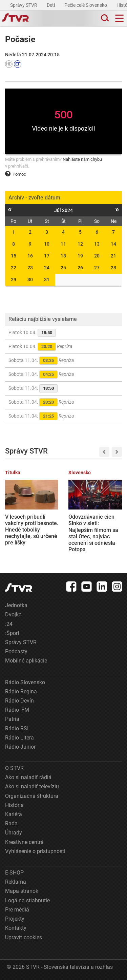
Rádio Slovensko (25, 682)
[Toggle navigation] (119, 18)
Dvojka (13, 614)
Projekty (14, 919)
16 (30, 255)
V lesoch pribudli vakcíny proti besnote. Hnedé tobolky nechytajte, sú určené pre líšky (31, 530)
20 (97, 255)
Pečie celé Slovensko (86, 5)
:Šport (12, 633)
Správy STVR (24, 5)
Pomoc (15, 174)
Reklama (15, 882)
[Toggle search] (104, 18)
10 (46, 244)
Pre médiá (17, 909)
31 (46, 279)
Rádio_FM (17, 710)
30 (30, 279)
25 (63, 267)
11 (63, 244)
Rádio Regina (21, 691)
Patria (12, 719)
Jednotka (16, 605)
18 (63, 255)
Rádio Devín (19, 700)
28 (113, 267)
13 (97, 244)
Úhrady (13, 832)
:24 (9, 624)
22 (13, 267)
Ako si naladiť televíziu (32, 786)
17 (46, 255)
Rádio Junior (20, 747)
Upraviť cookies (23, 937)
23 (30, 267)
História (14, 805)
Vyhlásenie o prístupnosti (35, 851)
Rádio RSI (16, 728)
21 (113, 255)
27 (97, 267)
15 (13, 255)
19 (80, 255)
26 (80, 267)
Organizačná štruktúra (31, 796)
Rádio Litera (19, 737)
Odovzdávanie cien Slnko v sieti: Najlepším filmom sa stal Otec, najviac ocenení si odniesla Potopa (93, 533)
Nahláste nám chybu (82, 159)
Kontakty (15, 928)
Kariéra (13, 814)
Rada (11, 823)
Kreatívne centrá (24, 842)
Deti (51, 5)
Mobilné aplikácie (26, 660)
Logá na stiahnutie (27, 900)
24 (46, 267)
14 (113, 244)
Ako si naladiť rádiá (28, 777)
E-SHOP (14, 872)
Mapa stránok (21, 891)
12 (80, 244)
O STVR (14, 768)
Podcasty (16, 651)
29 (13, 279)
